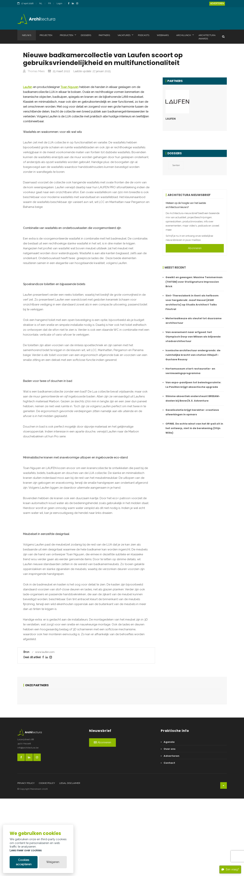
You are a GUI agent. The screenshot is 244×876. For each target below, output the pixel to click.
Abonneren (195, 248)
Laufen (27, 164)
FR (49, 3)
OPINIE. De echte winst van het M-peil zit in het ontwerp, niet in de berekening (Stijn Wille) (194, 428)
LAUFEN (170, 119)
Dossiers (86, 35)
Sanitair (176, 165)
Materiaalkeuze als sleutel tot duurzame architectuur (193, 321)
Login (59, 3)
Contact (169, 840)
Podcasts (143, 35)
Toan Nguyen (70, 164)
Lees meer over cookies (26, 850)
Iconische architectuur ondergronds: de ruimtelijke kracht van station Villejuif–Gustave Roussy (192, 355)
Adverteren (217, 3)
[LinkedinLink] (74, 3)
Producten (68, 35)
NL (40, 3)
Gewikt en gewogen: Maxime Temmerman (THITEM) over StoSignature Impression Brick (193, 281)
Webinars (163, 35)
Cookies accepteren (24, 862)
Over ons (169, 826)
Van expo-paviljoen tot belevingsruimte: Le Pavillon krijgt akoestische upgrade (193, 385)
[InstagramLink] (78, 3)
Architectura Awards (207, 37)
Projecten (46, 35)
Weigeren (52, 862)
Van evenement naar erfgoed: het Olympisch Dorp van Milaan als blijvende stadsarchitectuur (193, 336)
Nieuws (26, 35)
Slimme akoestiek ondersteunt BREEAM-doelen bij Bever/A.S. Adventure (192, 398)
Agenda (169, 819)
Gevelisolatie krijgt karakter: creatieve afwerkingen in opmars (192, 412)
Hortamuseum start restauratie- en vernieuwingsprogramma (190, 371)
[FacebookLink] (69, 3)
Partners (104, 35)
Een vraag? (230, 869)
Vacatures (125, 35)
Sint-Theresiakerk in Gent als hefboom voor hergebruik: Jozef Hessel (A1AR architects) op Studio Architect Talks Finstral (192, 302)
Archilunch (185, 35)
